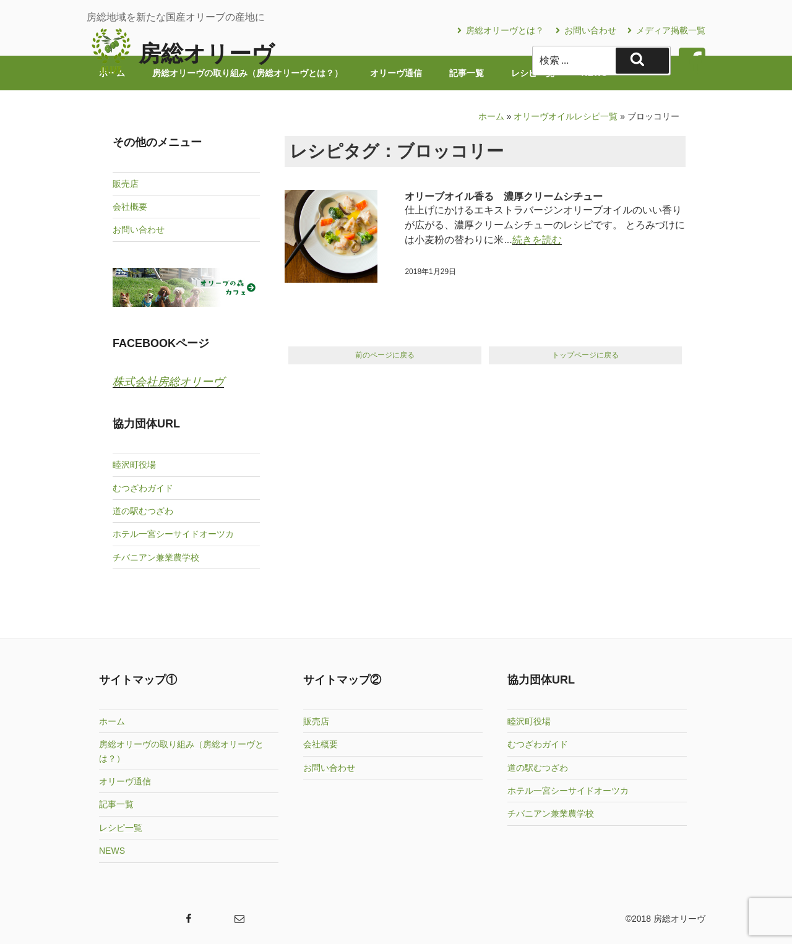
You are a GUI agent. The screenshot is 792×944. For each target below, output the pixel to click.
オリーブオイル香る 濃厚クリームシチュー (504, 196)
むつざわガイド (143, 488)
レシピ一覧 (120, 828)
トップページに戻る (585, 355)
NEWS (112, 851)
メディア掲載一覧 (666, 30)
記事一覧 (116, 804)
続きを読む (537, 239)
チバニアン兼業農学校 (156, 557)
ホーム (491, 116)
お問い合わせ (586, 30)
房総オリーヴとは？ (500, 30)
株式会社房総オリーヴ (168, 381)
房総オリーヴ (206, 53)
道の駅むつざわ (143, 511)
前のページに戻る (385, 355)
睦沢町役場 (134, 465)
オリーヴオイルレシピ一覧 (566, 116)
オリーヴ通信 (125, 781)
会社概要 (130, 207)
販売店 (126, 184)
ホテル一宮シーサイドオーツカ (173, 534)
